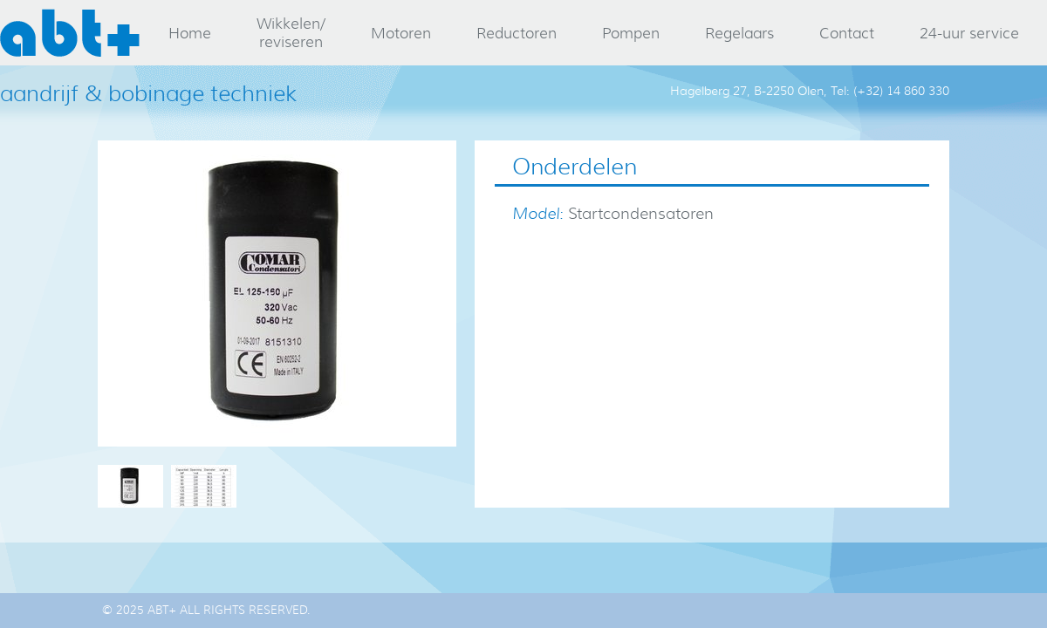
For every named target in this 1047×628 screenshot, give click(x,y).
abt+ (70, 32)
